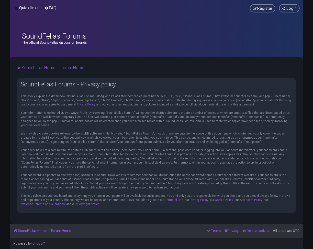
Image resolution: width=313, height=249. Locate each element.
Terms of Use (174, 200)
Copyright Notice (88, 204)
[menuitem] (50, 7)
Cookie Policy (224, 200)
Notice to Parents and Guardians (43, 204)
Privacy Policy (86, 104)
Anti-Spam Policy (251, 200)
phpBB (38, 243)
